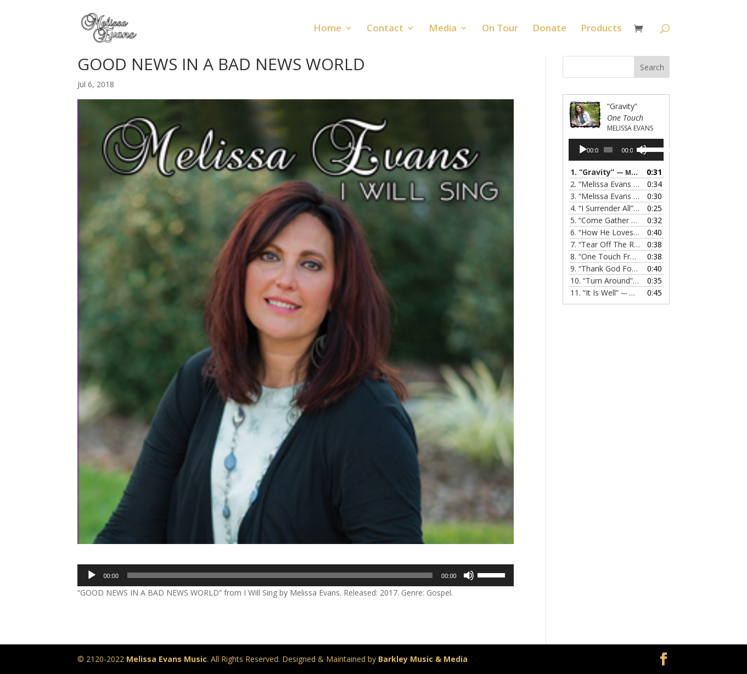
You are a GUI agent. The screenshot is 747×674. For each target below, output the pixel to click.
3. (605, 196)
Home (327, 29)
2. (605, 184)
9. (605, 268)
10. (605, 280)
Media (443, 29)
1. (605, 172)
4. (605, 208)
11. (605, 292)
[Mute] (468, 575)
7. (605, 244)
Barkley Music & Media (423, 659)
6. (605, 232)
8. (605, 256)
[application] (295, 575)
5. (605, 220)
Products (601, 29)
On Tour (500, 29)
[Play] (91, 575)
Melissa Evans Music (166, 659)
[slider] (280, 575)
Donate (549, 29)
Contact (385, 29)
